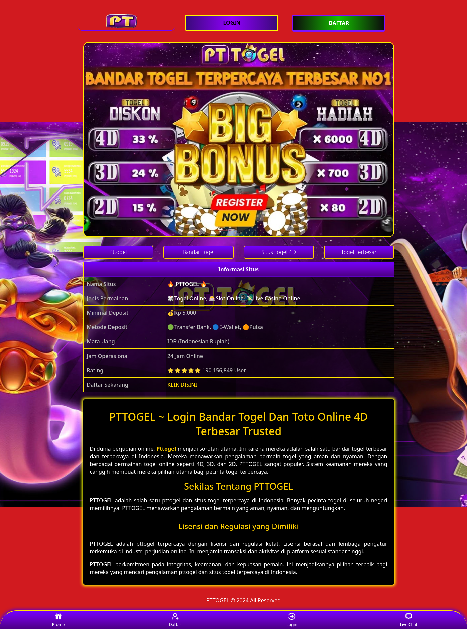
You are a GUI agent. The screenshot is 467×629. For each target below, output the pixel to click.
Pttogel (166, 448)
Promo (58, 620)
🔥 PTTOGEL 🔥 (187, 284)
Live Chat (408, 620)
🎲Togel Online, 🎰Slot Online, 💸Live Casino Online (233, 298)
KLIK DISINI (182, 384)
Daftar (175, 620)
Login (291, 620)
